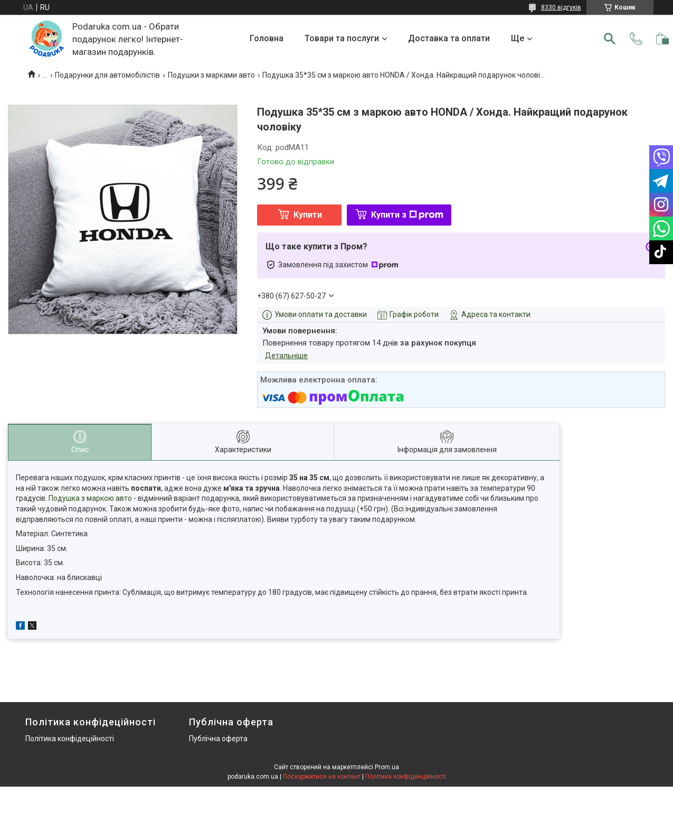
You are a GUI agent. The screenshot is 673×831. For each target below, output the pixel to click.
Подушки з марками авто (211, 75)
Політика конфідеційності (69, 738)
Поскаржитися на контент (322, 776)
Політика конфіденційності (405, 776)
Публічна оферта (218, 738)
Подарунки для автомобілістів (107, 75)
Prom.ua (387, 767)
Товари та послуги (342, 38)
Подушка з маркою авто (90, 498)
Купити (307, 215)
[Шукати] (609, 38)
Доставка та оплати (449, 38)
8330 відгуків (561, 7)
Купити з (407, 215)
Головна (266, 38)
